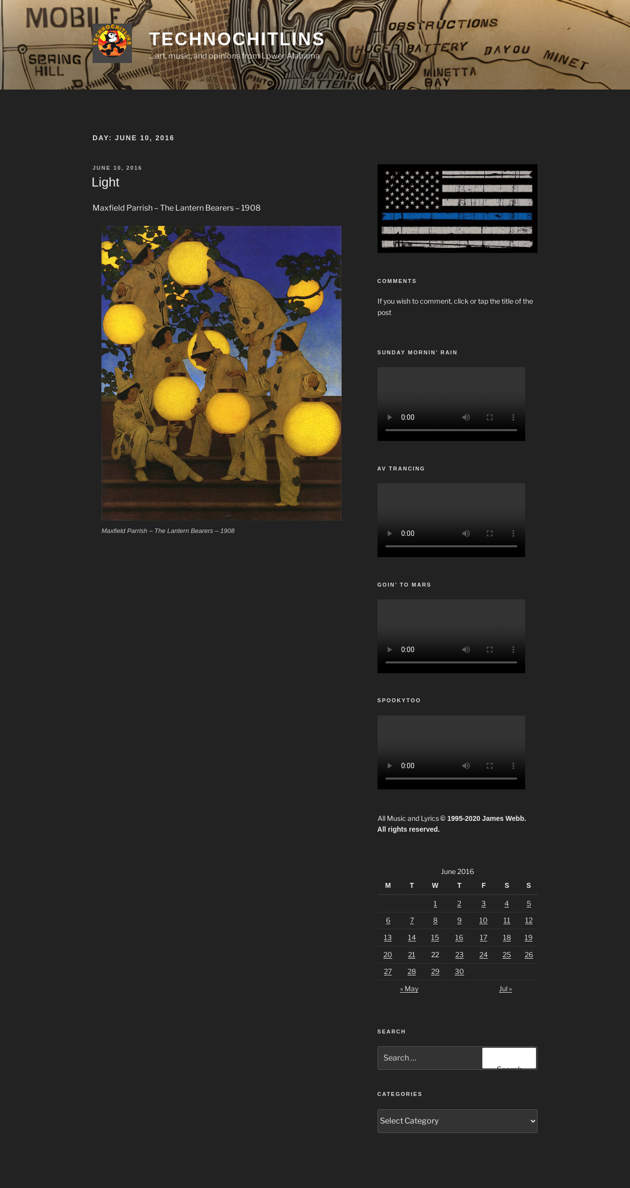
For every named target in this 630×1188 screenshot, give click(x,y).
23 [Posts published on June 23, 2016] (459, 954)
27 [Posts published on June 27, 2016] (388, 971)
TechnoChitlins (237, 39)
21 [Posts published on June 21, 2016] (411, 954)
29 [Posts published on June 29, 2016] (435, 971)
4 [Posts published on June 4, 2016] (506, 903)
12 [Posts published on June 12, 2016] (529, 920)
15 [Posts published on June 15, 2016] (435, 937)
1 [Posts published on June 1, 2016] (435, 903)
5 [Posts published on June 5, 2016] (529, 903)
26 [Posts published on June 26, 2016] (529, 954)
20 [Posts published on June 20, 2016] (387, 954)
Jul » (505, 988)
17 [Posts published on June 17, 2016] (483, 937)
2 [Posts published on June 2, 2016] (459, 903)
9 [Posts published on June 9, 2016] (459, 920)
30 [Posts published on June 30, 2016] (459, 971)
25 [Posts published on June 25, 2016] (507, 954)
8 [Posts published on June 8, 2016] (435, 920)
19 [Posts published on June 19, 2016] (529, 937)
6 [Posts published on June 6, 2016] (388, 920)
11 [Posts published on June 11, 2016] (507, 920)
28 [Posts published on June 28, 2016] (412, 971)
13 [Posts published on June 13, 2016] (388, 937)
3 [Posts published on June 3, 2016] (483, 903)
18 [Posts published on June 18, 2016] (507, 937)
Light (105, 182)
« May (409, 988)
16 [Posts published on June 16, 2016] (459, 937)
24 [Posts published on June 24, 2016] (483, 954)
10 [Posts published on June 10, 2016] (483, 920)
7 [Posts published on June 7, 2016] (412, 920)
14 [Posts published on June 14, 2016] (412, 937)
